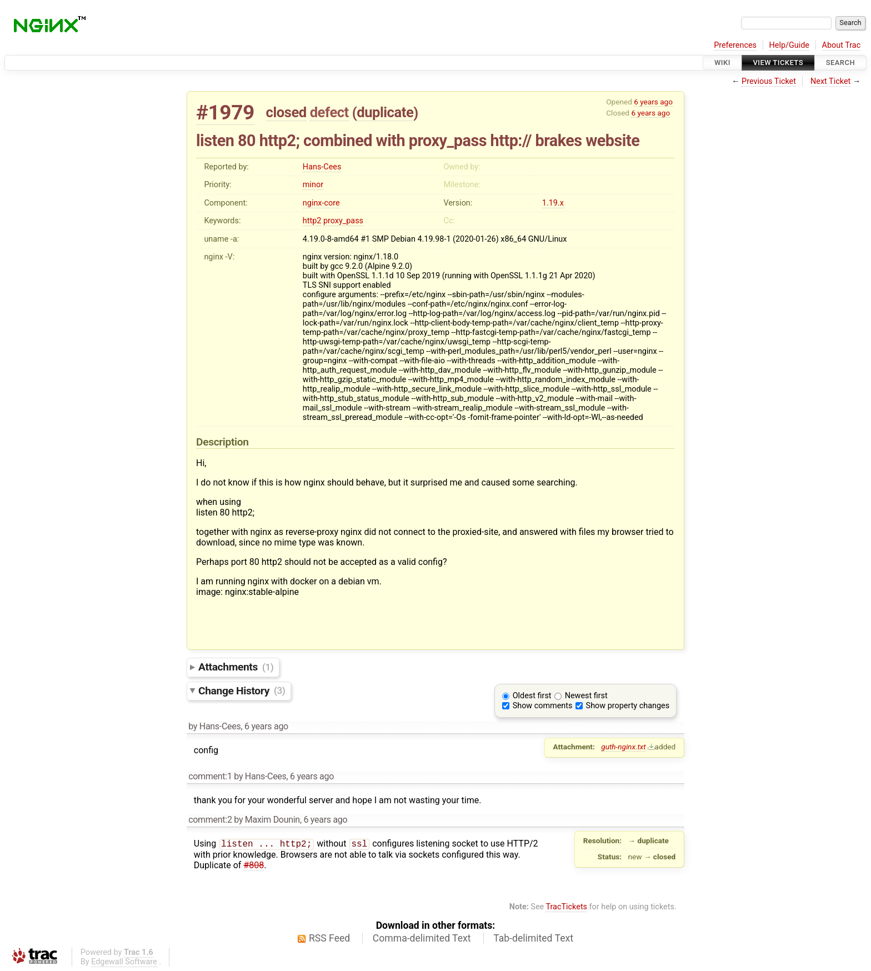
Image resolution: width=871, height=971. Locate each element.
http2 (312, 221)
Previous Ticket (769, 81)
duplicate (385, 112)
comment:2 (210, 819)
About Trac (841, 45)
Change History (241, 690)
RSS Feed (329, 938)
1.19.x (553, 203)
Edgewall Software (124, 962)
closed (286, 112)
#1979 (225, 112)
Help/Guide (789, 45)
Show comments (543, 705)
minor (313, 184)
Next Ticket (830, 81)
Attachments (235, 666)
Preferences (735, 45)
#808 (253, 866)
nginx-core (321, 203)
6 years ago (653, 101)
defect (329, 112)
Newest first (586, 695)
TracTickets (566, 907)
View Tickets (778, 62)
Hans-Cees (322, 167)
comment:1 (210, 776)
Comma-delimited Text (422, 938)
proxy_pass (343, 221)
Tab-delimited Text (533, 938)
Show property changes (627, 705)
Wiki (722, 62)
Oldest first (532, 695)
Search (840, 62)
